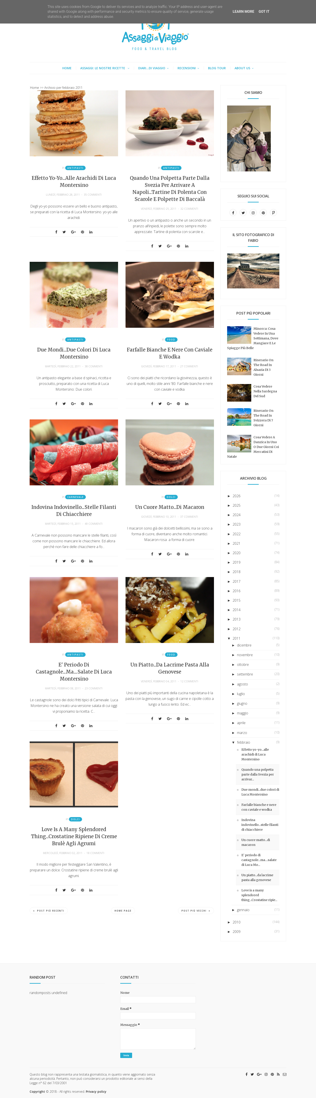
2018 (237, 571)
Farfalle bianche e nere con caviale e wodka (169, 353)
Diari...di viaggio (151, 68)
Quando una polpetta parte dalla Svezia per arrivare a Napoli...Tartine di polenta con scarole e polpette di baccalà (170, 188)
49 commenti (93, 524)
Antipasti (75, 167)
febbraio (243, 742)
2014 (237, 609)
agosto (242, 684)
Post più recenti (48, 910)
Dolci (171, 497)
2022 (237, 534)
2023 (237, 524)
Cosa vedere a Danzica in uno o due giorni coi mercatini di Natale (253, 447)
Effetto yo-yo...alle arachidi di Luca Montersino (74, 181)
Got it (264, 11)
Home (67, 68)
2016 (237, 590)
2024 (237, 514)
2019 (237, 562)
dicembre (244, 645)
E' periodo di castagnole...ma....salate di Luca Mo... (258, 860)
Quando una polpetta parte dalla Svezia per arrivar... (257, 774)
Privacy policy (96, 1091)
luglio (241, 693)
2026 (237, 495)
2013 (237, 619)
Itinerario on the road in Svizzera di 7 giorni (263, 418)
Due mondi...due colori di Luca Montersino (74, 353)
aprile (241, 722)
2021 (237, 543)
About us (242, 68)
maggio (242, 713)
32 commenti (189, 209)
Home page (123, 910)
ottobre (243, 664)
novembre (245, 654)
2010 (237, 922)
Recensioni (187, 68)
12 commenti (189, 681)
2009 (237, 931)
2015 (237, 600)
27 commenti (189, 366)
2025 (237, 505)
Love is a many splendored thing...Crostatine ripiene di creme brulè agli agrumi (74, 836)
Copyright (37, 1091)
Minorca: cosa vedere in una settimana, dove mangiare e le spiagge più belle (252, 338)
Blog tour (217, 68)
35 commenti (93, 195)
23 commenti (93, 688)
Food (171, 339)
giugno (242, 703)
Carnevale (75, 497)
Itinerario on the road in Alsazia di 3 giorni (263, 367)
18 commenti (95, 853)
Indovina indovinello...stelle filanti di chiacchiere (73, 510)
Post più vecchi (195, 910)
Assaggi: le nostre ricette (103, 68)
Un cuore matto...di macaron (169, 507)
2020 (237, 552)
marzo (242, 732)
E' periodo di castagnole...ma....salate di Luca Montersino (74, 672)
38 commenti (93, 366)
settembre (245, 674)
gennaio (243, 909)
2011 (237, 638)
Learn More (243, 11)
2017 (237, 581)
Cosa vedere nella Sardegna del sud (265, 391)
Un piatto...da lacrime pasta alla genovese (169, 668)
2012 (237, 628)
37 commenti (189, 517)
